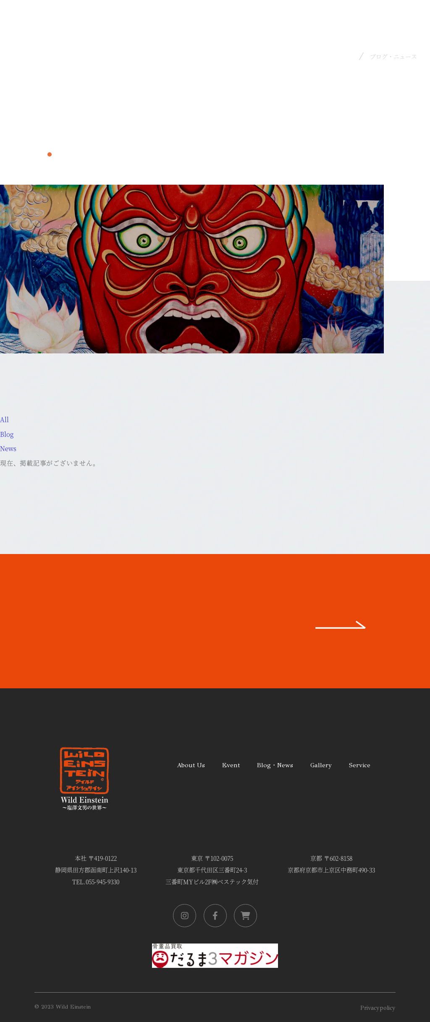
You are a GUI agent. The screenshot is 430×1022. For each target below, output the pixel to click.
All (4, 419)
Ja (390, 11)
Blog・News (275, 765)
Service (359, 765)
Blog (6, 433)
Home (344, 56)
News (8, 448)
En (411, 11)
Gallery (321, 765)
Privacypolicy (378, 1008)
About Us (191, 765)
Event (231, 765)
